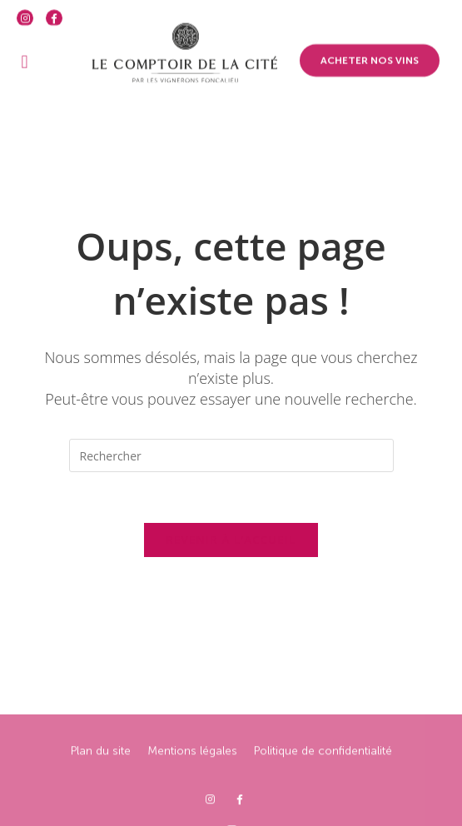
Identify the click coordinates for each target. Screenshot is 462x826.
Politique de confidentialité (323, 782)
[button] (24, 53)
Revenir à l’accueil (231, 539)
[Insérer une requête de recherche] (231, 455)
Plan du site (101, 782)
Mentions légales (192, 782)
